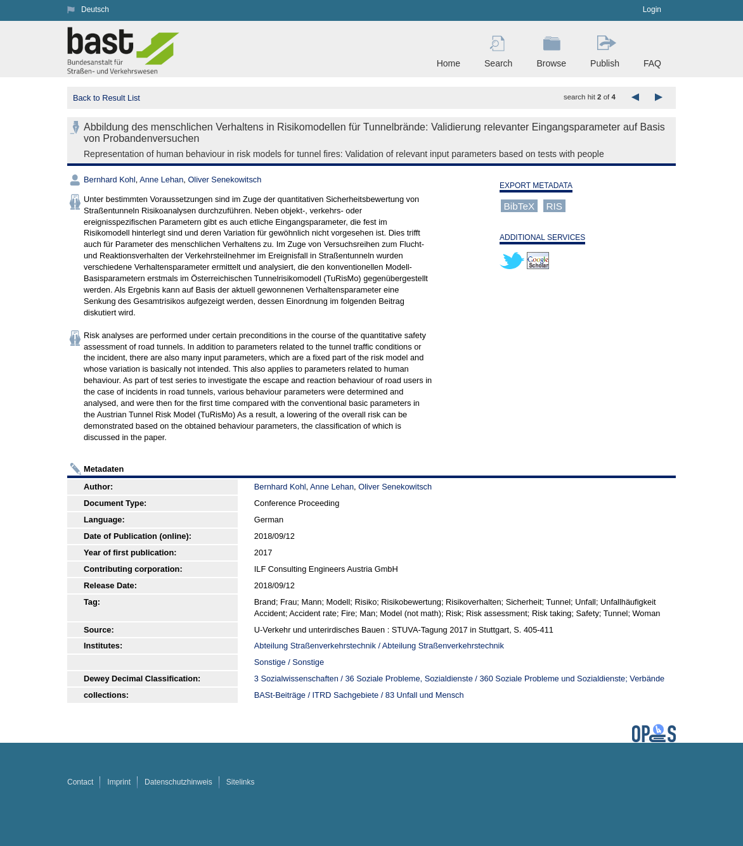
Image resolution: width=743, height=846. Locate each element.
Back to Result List (106, 98)
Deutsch (95, 9)
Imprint (119, 782)
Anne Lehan (161, 179)
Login (652, 9)
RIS (554, 205)
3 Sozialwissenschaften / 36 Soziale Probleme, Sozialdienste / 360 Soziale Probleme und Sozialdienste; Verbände (459, 678)
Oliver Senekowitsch (224, 179)
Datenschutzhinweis (178, 782)
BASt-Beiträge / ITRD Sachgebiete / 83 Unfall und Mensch (359, 695)
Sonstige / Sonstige (289, 662)
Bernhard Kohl (110, 179)
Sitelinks (240, 782)
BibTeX (519, 205)
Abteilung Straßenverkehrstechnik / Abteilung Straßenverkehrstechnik (379, 645)
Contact (80, 782)
